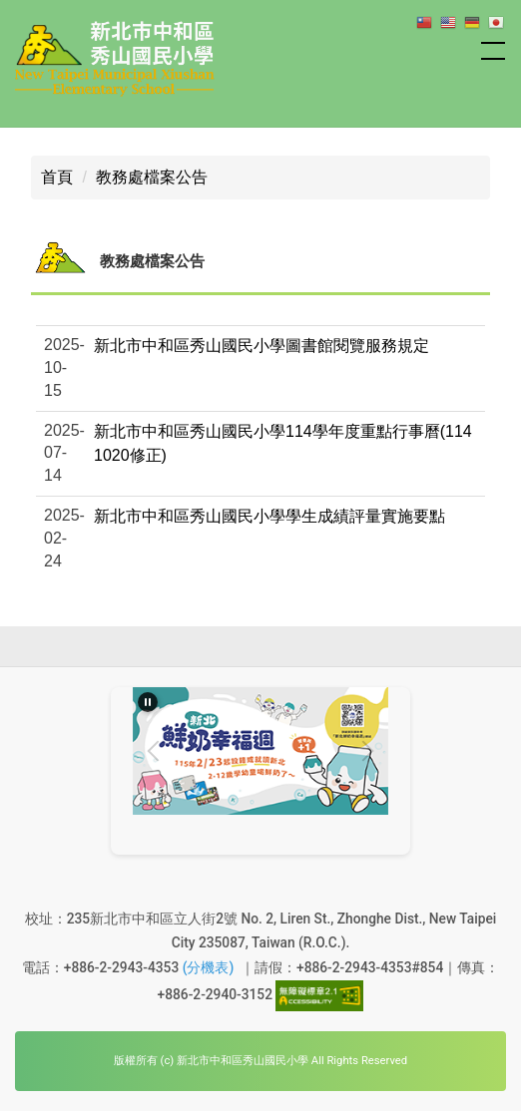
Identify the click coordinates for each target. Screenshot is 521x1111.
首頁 (57, 177)
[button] (260, 453)
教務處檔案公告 (152, 177)
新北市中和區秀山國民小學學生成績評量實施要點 (269, 516)
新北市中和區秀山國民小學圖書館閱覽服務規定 (261, 345)
